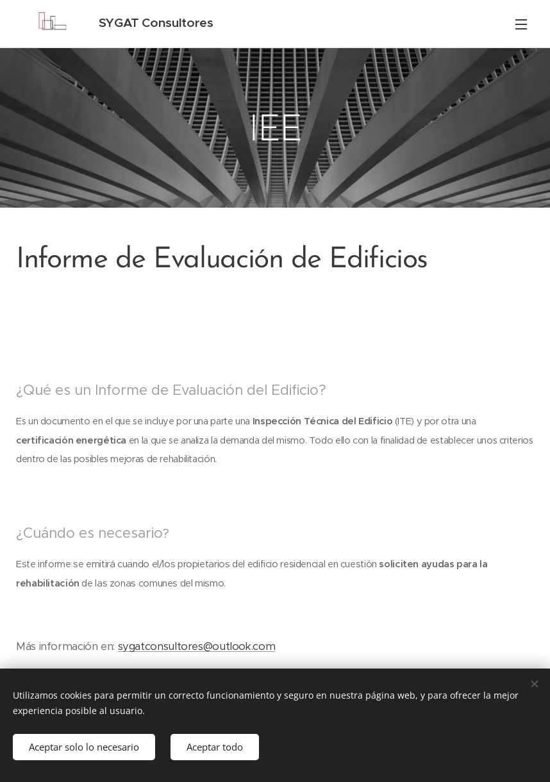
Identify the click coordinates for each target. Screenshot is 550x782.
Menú (521, 24)
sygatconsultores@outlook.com (197, 646)
